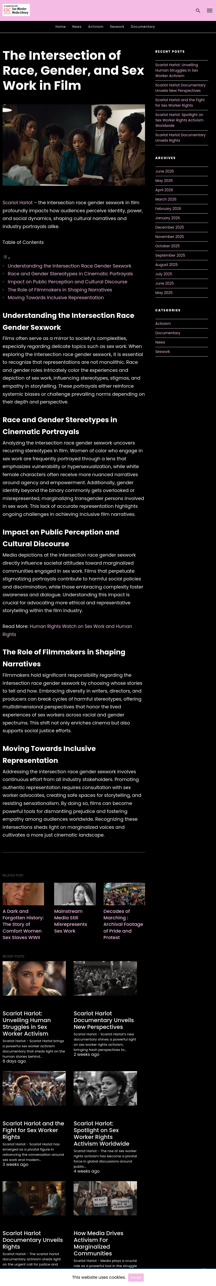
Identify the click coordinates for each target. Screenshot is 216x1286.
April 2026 (164, 190)
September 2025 (170, 255)
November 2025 (169, 236)
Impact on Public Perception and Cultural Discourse (67, 281)
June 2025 (164, 283)
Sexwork (117, 26)
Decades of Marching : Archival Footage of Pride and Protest (124, 924)
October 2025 (167, 246)
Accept (136, 1278)
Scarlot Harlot (18, 202)
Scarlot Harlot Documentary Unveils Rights (30, 1231)
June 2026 (164, 171)
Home (60, 26)
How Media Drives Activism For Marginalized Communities (97, 1234)
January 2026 (167, 218)
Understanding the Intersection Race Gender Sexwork (69, 266)
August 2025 (166, 264)
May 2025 (164, 292)
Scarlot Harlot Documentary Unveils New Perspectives (101, 1026)
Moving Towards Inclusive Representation (56, 297)
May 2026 (164, 180)
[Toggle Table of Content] (6, 258)
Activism (96, 26)
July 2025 (163, 274)
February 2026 (168, 208)
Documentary (143, 26)
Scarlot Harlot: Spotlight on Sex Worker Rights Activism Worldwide (104, 1128)
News (77, 26)
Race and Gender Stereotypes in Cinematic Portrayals (70, 273)
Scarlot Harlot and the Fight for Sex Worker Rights (31, 1128)
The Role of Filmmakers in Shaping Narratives (60, 289)
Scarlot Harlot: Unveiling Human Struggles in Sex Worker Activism (34, 1026)
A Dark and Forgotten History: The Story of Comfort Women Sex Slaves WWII (23, 927)
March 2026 (166, 199)
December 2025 (169, 227)
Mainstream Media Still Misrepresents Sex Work (71, 921)
